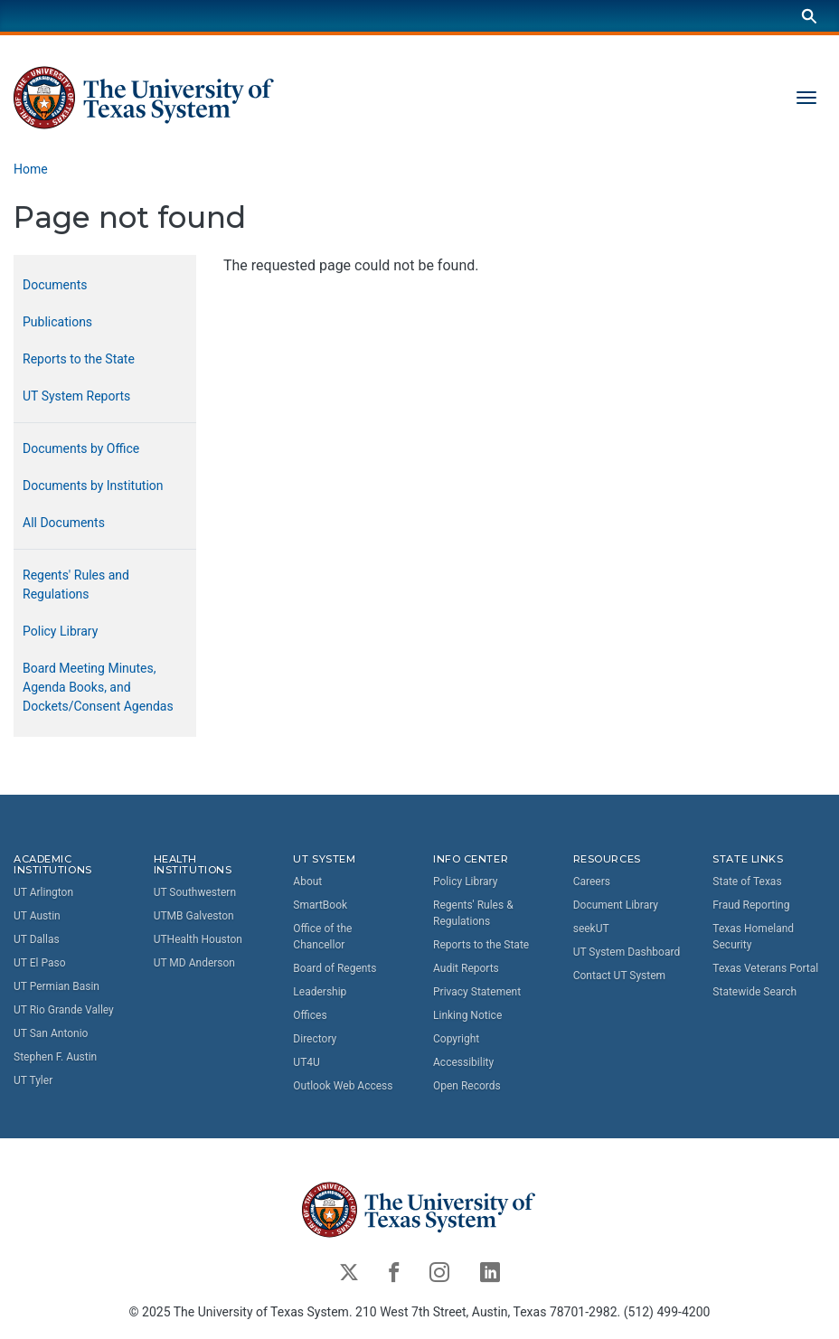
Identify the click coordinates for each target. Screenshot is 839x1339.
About (307, 881)
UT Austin (37, 916)
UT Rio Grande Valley (64, 1010)
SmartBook (320, 905)
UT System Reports (76, 396)
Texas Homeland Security (753, 936)
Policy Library (60, 631)
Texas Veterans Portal (765, 968)
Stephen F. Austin (55, 1057)
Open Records (467, 1086)
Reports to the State (79, 359)
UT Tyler (33, 1080)
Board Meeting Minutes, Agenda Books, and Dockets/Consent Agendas (98, 687)
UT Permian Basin (56, 986)
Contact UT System (619, 975)
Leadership (319, 991)
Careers (591, 881)
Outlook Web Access (342, 1086)
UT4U (306, 1062)
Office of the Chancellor (322, 936)
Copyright (456, 1039)
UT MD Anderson (194, 963)
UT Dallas (37, 939)
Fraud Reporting (750, 905)
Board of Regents (334, 968)
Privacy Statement (477, 991)
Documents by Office (81, 448)
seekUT (591, 928)
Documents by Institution (93, 485)
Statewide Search (754, 991)
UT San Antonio (51, 1033)
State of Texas (746, 881)
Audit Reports (466, 968)
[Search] (809, 16)
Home (31, 169)
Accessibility (463, 1062)
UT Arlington (43, 892)
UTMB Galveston (194, 916)
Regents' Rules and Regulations (76, 584)
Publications (57, 322)
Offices (309, 1015)
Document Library (615, 905)
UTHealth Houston (198, 939)
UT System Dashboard (627, 952)
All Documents (64, 522)
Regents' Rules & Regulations (473, 913)
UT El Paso (39, 963)
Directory (314, 1039)
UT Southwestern (195, 892)
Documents (55, 285)
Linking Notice (467, 1015)
